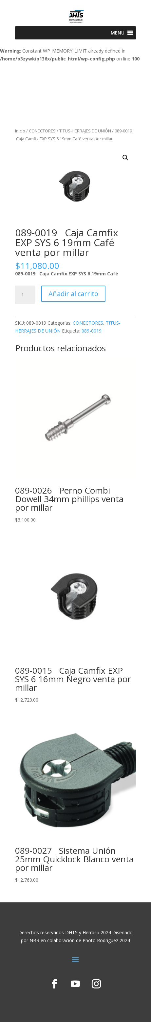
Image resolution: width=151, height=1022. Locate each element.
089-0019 (92, 331)
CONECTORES (42, 131)
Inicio (20, 131)
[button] (117, 32)
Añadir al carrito (73, 293)
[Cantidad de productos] (25, 295)
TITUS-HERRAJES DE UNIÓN (85, 131)
